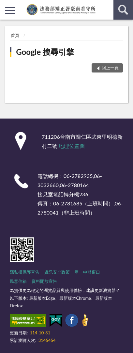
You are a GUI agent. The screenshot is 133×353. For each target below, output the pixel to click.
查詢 (123, 10)
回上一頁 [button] (110, 67)
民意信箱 (18, 281)
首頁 (15, 35)
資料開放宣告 (44, 281)
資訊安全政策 (57, 272)
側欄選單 (10, 10)
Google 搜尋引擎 (45, 51)
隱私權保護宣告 (24, 272)
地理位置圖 (72, 146)
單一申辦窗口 (87, 272)
